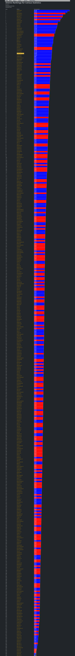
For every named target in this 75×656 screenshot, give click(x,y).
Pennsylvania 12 (20, 628)
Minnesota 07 (19, 66)
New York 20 (19, 435)
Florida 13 (18, 447)
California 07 (19, 355)
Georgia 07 (19, 19)
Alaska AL (18, 601)
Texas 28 (18, 120)
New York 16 (19, 276)
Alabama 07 (19, 322)
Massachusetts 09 (20, 401)
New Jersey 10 (19, 365)
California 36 (19, 576)
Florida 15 (18, 465)
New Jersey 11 (19, 52)
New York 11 (19, 643)
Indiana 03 (19, 344)
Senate (19, 0)
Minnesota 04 (19, 206)
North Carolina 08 (20, 377)
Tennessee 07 (19, 375)
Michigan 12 (19, 410)
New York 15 (19, 644)
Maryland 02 (19, 531)
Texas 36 (18, 426)
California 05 (19, 585)
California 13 (19, 37)
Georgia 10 (19, 107)
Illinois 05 (18, 343)
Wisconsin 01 (19, 170)
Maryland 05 (19, 632)
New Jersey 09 (19, 20)
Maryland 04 (19, 415)
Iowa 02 (18, 228)
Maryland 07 (19, 589)
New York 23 (19, 389)
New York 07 (19, 166)
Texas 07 (18, 371)
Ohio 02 (18, 454)
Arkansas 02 (19, 255)
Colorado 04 (19, 418)
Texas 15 (18, 306)
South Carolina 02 (20, 245)
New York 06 (19, 612)
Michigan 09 (19, 467)
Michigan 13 (19, 574)
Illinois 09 (18, 280)
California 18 (19, 101)
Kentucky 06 (19, 442)
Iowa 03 (18, 264)
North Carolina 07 (20, 549)
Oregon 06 (19, 112)
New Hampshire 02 (20, 242)
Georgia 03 (19, 258)
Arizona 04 (19, 254)
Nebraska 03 (19, 99)
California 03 (19, 615)
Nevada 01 (19, 641)
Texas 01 (18, 399)
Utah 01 (18, 518)
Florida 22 (18, 496)
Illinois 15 (18, 84)
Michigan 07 (19, 407)
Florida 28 (18, 325)
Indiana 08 (19, 317)
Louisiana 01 (19, 274)
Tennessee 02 (19, 156)
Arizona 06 (19, 650)
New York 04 (19, 592)
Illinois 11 (18, 40)
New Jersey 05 (19, 28)
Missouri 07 (19, 212)
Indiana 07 (19, 199)
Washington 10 (19, 396)
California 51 (19, 352)
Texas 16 (18, 262)
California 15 (19, 341)
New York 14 (19, 95)
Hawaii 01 (18, 503)
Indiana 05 (19, 413)
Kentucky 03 (19, 362)
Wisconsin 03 (19, 408)
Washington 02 (19, 548)
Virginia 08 (19, 653)
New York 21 (19, 618)
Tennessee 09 (19, 90)
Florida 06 (18, 571)
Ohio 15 (18, 126)
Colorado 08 (19, 167)
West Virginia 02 (20, 586)
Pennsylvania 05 (20, 462)
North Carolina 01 (20, 334)
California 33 (19, 433)
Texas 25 (18, 494)
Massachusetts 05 (20, 358)
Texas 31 (18, 539)
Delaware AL (19, 147)
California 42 (19, 56)
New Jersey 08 (19, 230)
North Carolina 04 (20, 31)
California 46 (19, 163)
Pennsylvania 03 (20, 647)
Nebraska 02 (19, 404)
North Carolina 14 (20, 466)
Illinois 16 (18, 160)
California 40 (19, 55)
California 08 (19, 303)
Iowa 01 (18, 444)
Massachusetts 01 (20, 481)
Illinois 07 (18, 555)
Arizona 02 (19, 634)
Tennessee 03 (19, 554)
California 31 (19, 77)
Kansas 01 (19, 202)
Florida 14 (18, 261)
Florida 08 (18, 623)
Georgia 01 (19, 380)
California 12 (19, 350)
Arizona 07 (19, 173)
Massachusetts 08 (20, 488)
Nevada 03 (19, 457)
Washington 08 (19, 514)
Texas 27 (18, 363)
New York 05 (19, 637)
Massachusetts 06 (20, 210)
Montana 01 (19, 536)
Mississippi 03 (19, 216)
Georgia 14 (19, 81)
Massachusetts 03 (20, 32)
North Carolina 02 (20, 114)
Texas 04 (18, 470)
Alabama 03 (19, 528)
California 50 (19, 619)
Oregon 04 (19, 517)
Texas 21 (18, 307)
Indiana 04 (19, 369)
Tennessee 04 (19, 219)
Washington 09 (19, 182)
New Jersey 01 (19, 205)
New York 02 (19, 35)
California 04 (19, 421)
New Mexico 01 (19, 347)
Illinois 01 (18, 390)
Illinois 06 (18, 108)
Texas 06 (18, 130)
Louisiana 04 (19, 353)
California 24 (19, 188)
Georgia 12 (19, 366)
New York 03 (19, 222)
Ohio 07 (18, 72)
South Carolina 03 (20, 138)
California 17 (19, 60)
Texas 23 (18, 583)
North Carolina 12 (20, 57)
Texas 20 (18, 629)
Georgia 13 (19, 139)
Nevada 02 (19, 243)
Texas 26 (18, 117)
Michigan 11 (19, 109)
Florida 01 (18, 577)
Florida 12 (18, 594)
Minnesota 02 (19, 118)
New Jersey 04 (19, 519)
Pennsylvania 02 (20, 445)
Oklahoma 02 (19, 607)
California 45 (19, 17)
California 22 (19, 225)
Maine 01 (18, 463)
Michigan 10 (19, 316)
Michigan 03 (19, 89)
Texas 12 (18, 270)
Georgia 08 (19, 335)
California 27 (19, 346)
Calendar (26, 0)
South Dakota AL (20, 221)
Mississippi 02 (19, 291)
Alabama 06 (19, 164)
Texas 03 (18, 372)
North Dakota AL (20, 135)
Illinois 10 (18, 11)
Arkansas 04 (19, 598)
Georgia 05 (19, 597)
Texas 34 (18, 567)
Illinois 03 (18, 25)
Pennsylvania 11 (20, 169)
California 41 (19, 148)
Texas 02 (18, 551)
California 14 (19, 102)
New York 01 (19, 328)
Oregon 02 (19, 527)
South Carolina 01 (20, 568)
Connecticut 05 (19, 493)
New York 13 (19, 655)
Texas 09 (18, 349)
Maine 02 (18, 508)
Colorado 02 (19, 44)
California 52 (19, 197)
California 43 (19, 50)
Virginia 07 (19, 600)
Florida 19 (18, 378)
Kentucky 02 (19, 479)
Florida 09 (18, 224)
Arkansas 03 (19, 300)
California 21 (19, 46)
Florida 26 (18, 23)
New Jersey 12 (19, 14)
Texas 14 (18, 534)
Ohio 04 (18, 460)
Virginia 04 (19, 368)
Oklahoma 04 (19, 604)
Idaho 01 (18, 320)
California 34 (19, 622)
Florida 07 (18, 530)
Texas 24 (18, 279)
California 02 (19, 150)
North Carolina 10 (20, 123)
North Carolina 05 (20, 392)
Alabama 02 (19, 213)
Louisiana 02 (19, 540)
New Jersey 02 (19, 145)
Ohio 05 (18, 248)
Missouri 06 (19, 267)
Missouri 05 (19, 304)
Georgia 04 (19, 239)
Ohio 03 (18, 582)
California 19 (19, 558)
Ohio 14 (18, 179)
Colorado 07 (19, 429)
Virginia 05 (19, 631)
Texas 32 (18, 104)
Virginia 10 (19, 606)
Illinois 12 (18, 277)
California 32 (19, 490)
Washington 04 (19, 154)
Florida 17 (18, 543)
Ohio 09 (18, 329)
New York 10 (19, 646)
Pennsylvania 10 (20, 340)
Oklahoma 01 (19, 297)
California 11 (19, 640)
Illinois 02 (18, 129)
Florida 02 (18, 484)
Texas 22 (18, 288)
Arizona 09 (19, 451)
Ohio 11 (18, 387)
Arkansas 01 (19, 240)
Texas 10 (18, 86)
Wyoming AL (19, 505)
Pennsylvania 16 (20, 448)
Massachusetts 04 (20, 53)
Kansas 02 (19, 313)
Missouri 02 (19, 393)
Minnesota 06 (19, 185)
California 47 (19, 78)
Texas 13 (18, 361)
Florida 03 (18, 246)
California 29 (19, 176)
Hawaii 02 (18, 579)
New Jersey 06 (19, 74)
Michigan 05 (19, 476)
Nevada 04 (19, 500)
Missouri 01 (19, 194)
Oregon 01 (19, 332)
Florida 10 (18, 314)
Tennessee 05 (19, 545)
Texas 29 (18, 71)
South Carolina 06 (20, 326)
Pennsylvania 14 (20, 273)
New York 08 (19, 511)
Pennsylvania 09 (20, 383)
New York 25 (19, 271)
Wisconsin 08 (19, 282)
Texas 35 (18, 153)
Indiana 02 (19, 181)
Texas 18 (18, 43)
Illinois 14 (18, 233)
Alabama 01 (19, 236)
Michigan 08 (19, 298)
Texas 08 (18, 312)
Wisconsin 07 (19, 439)
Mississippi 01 (19, 319)
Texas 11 (18, 144)
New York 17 (19, 16)
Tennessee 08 (19, 359)
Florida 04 (18, 208)
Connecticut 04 (19, 227)
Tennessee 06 (19, 151)
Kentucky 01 (19, 450)
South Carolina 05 (20, 252)
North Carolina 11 (20, 537)
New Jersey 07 (19, 13)
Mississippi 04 (19, 402)
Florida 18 (18, 384)
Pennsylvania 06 (20, 80)
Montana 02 (19, 237)
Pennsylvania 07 (20, 49)
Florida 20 (18, 158)
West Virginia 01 (20, 475)
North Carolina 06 (20, 93)
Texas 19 (18, 200)
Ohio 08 (18, 47)
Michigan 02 (19, 509)
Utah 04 (18, 595)
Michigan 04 (19, 260)
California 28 (19, 635)
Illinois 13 (18, 374)
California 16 (19, 395)
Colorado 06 (19, 215)
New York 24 (19, 417)
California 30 (19, 638)
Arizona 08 (19, 649)
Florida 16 (18, 456)
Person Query (32, 0)
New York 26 (19, 178)
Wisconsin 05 (19, 63)
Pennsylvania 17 (20, 190)
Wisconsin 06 (19, 487)
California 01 (19, 414)
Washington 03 (19, 172)
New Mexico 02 (19, 525)
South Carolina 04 (20, 193)
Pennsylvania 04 (20, 62)
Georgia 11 (19, 187)
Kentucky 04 (19, 75)
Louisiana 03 (19, 249)
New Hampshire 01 (20, 283)
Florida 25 (18, 105)
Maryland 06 (19, 472)
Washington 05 (19, 257)
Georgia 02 (19, 356)
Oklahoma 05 (19, 482)
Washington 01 (19, 491)
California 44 (19, 29)
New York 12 (19, 625)
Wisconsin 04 (19, 203)
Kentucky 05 (19, 566)
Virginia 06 (19, 398)
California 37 (19, 68)
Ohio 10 (18, 423)
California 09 (19, 141)
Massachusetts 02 (20, 209)
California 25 (19, 469)
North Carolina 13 (20, 157)
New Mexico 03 (19, 616)
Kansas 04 (19, 265)
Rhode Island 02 (20, 251)
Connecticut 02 (19, 294)
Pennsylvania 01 (20, 34)
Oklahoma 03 (19, 92)
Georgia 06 (19, 133)
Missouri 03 (19, 411)
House (14, 0)
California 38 (19, 10)
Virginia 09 (19, 506)
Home (7, 0)
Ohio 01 (18, 331)
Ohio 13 (18, 142)
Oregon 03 (19, 83)
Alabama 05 (19, 542)
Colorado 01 (19, 427)
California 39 (19, 175)
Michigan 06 (19, 111)
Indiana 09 (19, 430)
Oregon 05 (19, 286)
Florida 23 (18, 310)
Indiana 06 (19, 132)
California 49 (19, 65)
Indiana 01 (19, 420)
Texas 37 (18, 295)
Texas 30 (18, 609)
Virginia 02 (19, 512)
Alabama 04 (19, 438)
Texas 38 (18, 161)
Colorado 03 (19, 573)
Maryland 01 (19, 301)
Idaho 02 (18, 98)
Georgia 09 (19, 136)
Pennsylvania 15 (20, 620)
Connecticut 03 (19, 191)
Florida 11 (18, 561)
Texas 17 (18, 497)
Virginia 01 (19, 234)
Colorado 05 (19, 184)
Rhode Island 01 (20, 268)
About (10, 0)
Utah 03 (18, 289)
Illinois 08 (18, 26)
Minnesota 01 (19, 515)
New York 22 (19, 292)
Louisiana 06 (19, 338)
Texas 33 (18, 38)
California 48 (19, 436)
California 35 (19, 22)
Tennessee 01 (19, 552)
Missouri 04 (19, 453)
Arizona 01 (19, 522)
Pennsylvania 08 (20, 386)
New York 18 (19, 337)
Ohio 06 (18, 432)
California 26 (19, 115)
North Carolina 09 (20, 546)
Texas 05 (18, 309)
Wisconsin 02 (19, 381)
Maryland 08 (19, 564)
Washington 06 (19, 502)
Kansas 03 (19, 121)
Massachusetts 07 (20, 603)
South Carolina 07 (20, 521)
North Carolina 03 (20, 591)
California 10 (19, 588)
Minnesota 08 (19, 610)
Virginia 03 (19, 557)
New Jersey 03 (19, 59)
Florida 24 (18, 127)
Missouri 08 (19, 285)
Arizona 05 (19, 524)
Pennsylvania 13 (20, 459)
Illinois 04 (18, 41)
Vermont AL (19, 231)
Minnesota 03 (19, 69)
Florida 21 (18, 560)
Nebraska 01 (19, 218)
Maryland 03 (19, 196)
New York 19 (19, 499)
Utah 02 (18, 87)
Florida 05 (18, 424)
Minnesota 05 (19, 563)
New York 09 (19, 580)
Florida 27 (18, 626)
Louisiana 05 (19, 405)
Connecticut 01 (19, 441)
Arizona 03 (19, 96)
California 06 (19, 323)
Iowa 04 (18, 124)
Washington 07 (19, 613)
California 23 (19, 652)
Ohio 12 (18, 473)
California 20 (19, 485)
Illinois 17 (18, 478)
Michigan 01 (19, 570)
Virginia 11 (19, 533)
